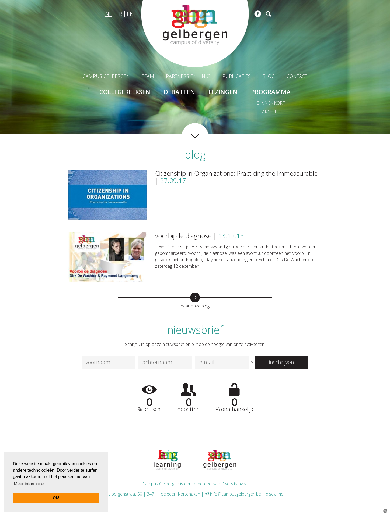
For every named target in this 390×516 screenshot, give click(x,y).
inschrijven (281, 362)
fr (119, 14)
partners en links (188, 76)
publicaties (236, 76)
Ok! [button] (56, 498)
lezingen (223, 92)
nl (108, 14)
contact (297, 76)
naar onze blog (195, 306)
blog (269, 76)
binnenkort (271, 103)
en (130, 14)
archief (271, 112)
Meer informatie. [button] (29, 484)
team (148, 76)
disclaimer (275, 494)
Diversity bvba (234, 484)
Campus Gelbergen (106, 76)
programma (271, 92)
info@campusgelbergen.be (235, 494)
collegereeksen (124, 92)
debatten (179, 92)
